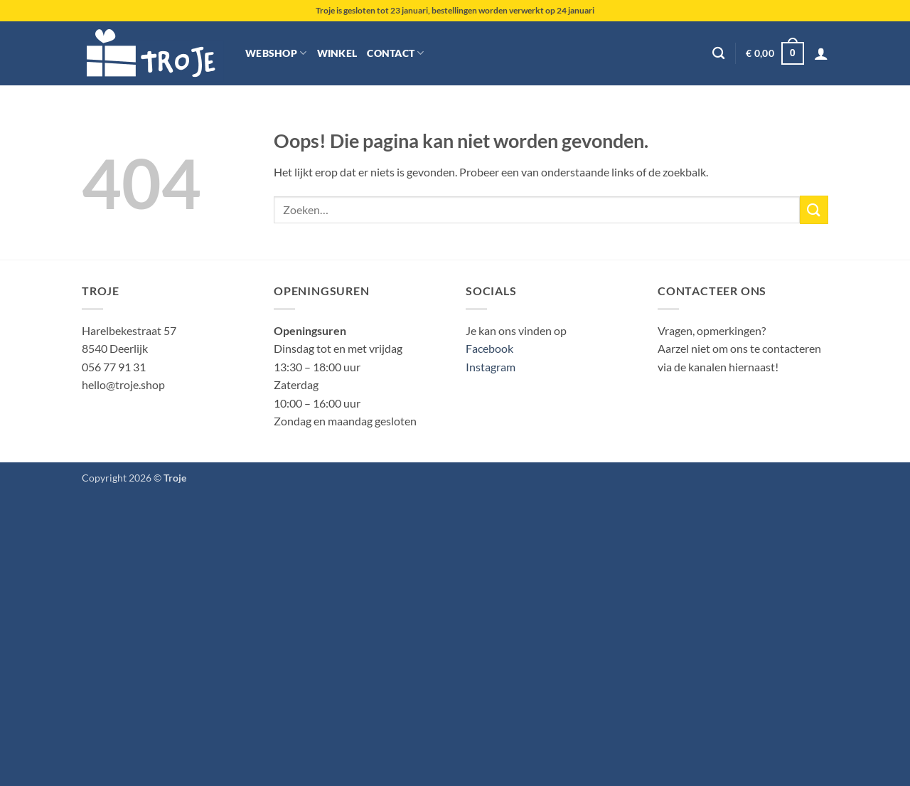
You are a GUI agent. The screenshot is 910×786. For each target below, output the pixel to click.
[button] (774, 53)
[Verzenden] (814, 209)
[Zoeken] (718, 53)
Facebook (489, 348)
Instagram (490, 366)
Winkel (337, 53)
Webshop (276, 53)
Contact (395, 53)
